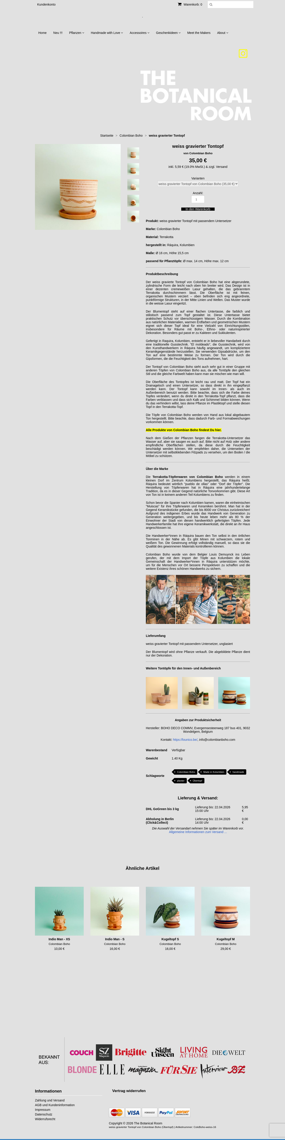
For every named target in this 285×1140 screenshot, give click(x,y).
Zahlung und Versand (50, 1100)
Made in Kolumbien (213, 772)
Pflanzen (76, 33)
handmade (238, 772)
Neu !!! (57, 33)
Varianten (198, 178)
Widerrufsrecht (45, 1119)
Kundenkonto (46, 4)
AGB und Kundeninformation (55, 1105)
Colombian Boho (186, 772)
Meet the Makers (198, 33)
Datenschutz (43, 1114)
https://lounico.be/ (185, 739)
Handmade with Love (107, 33)
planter (181, 780)
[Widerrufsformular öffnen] (129, 1091)
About (222, 33)
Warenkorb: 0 (190, 4)
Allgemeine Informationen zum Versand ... (198, 832)
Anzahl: (198, 193)
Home (42, 33)
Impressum (42, 1109)
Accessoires (139, 33)
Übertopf (197, 780)
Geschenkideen (168, 33)
